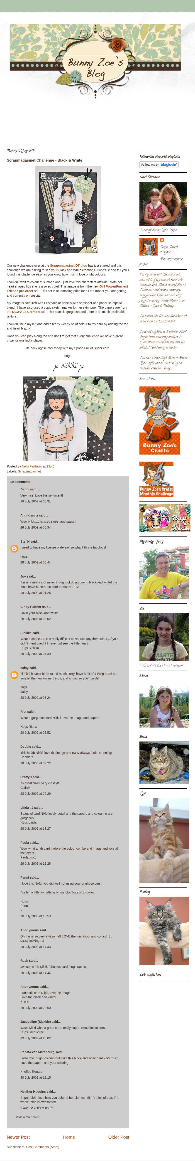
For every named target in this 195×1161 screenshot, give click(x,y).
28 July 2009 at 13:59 (35, 916)
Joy (23, 576)
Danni (24, 489)
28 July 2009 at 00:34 (35, 527)
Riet (23, 711)
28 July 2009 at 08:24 (35, 697)
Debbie (25, 746)
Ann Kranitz (29, 515)
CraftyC (26, 777)
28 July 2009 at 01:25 (35, 593)
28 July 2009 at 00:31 (35, 501)
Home (69, 1137)
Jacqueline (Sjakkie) (35, 1021)
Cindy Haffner (30, 607)
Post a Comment (27, 1117)
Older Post (118, 1137)
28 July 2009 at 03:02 (35, 619)
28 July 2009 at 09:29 (35, 793)
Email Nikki (147, 378)
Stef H (24, 541)
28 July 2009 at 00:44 (35, 562)
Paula (24, 842)
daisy (24, 668)
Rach (24, 960)
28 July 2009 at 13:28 (35, 863)
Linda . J (26, 807)
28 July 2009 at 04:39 (35, 654)
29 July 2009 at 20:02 (35, 1038)
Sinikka (26, 633)
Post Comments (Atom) (42, 1147)
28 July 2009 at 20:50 (35, 1008)
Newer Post (18, 1137)
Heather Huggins (33, 1091)
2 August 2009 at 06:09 (36, 1108)
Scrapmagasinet (29, 471)
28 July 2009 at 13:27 (35, 828)
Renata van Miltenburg (37, 1052)
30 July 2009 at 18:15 (35, 1077)
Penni (24, 877)
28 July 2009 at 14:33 (35, 947)
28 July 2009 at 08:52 (35, 732)
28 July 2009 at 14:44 (35, 973)
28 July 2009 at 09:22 (35, 763)
